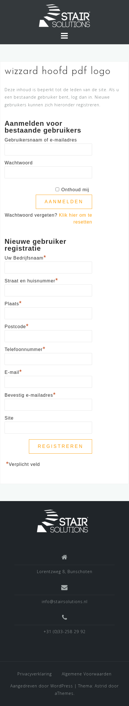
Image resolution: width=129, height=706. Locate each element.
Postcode (17, 326)
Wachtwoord (19, 162)
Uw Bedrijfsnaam (25, 257)
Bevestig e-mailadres (30, 394)
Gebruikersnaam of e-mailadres (41, 139)
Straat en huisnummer (31, 280)
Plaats (13, 303)
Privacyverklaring (34, 674)
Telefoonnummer (25, 349)
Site (9, 418)
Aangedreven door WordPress (41, 686)
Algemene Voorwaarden (87, 674)
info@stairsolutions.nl (65, 601)
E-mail (13, 371)
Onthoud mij (75, 189)
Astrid (101, 686)
